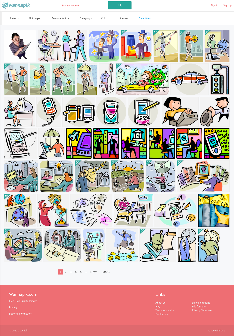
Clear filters (145, 18)
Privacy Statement (202, 310)
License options (201, 302)
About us (160, 302)
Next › (94, 272)
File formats (199, 306)
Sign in (214, 5)
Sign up (227, 5)
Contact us (161, 314)
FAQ (157, 306)
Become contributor (20, 313)
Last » (106, 272)
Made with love (216, 330)
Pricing (13, 307)
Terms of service (164, 310)
